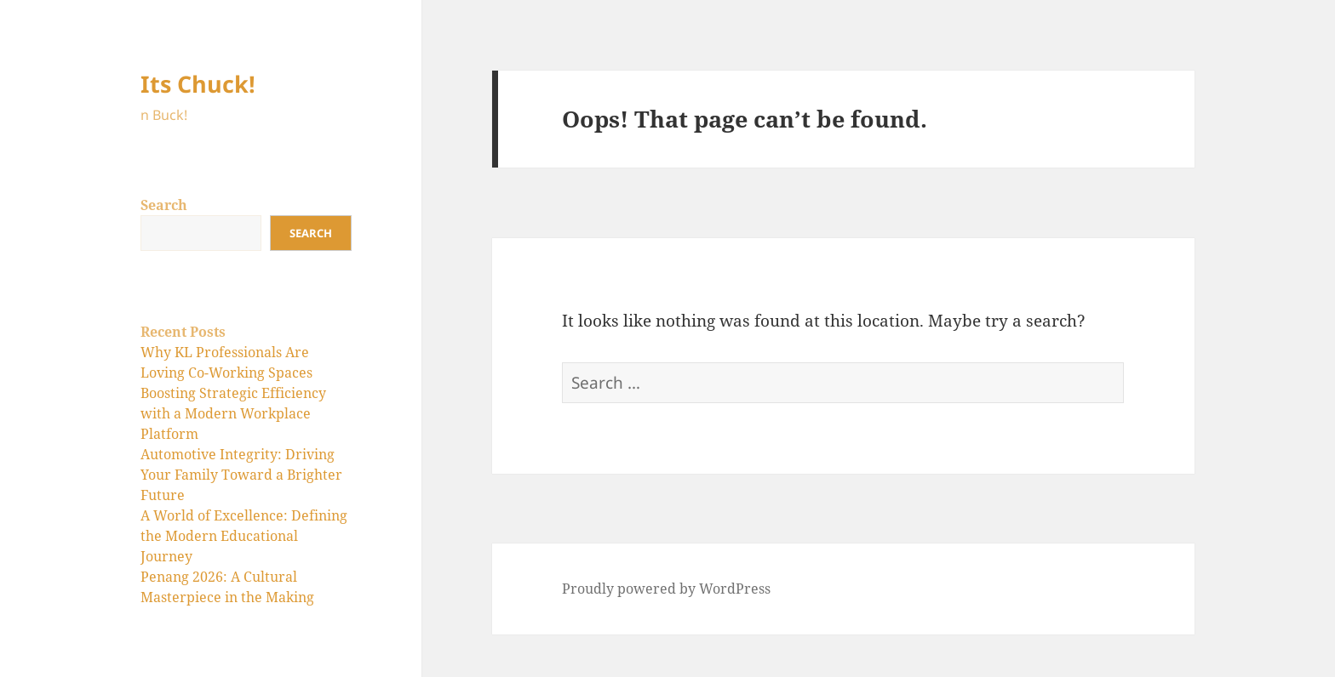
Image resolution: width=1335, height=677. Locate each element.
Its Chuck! (197, 84)
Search (163, 205)
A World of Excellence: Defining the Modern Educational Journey (243, 536)
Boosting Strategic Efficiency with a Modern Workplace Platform (233, 413)
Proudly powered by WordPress (666, 588)
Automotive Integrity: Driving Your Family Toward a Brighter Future (241, 474)
